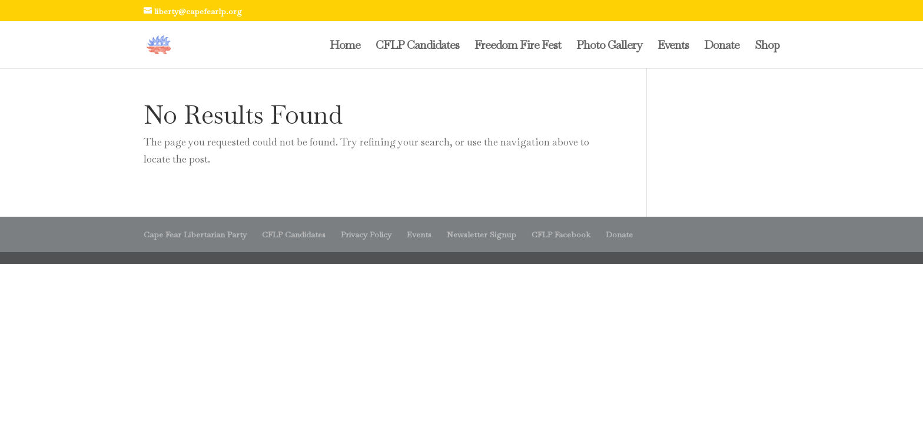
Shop (767, 46)
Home (345, 46)
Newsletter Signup (481, 234)
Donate (721, 46)
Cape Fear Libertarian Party (195, 234)
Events (673, 46)
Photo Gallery (609, 46)
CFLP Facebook (561, 234)
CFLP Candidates (417, 46)
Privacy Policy (366, 234)
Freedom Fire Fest (517, 46)
